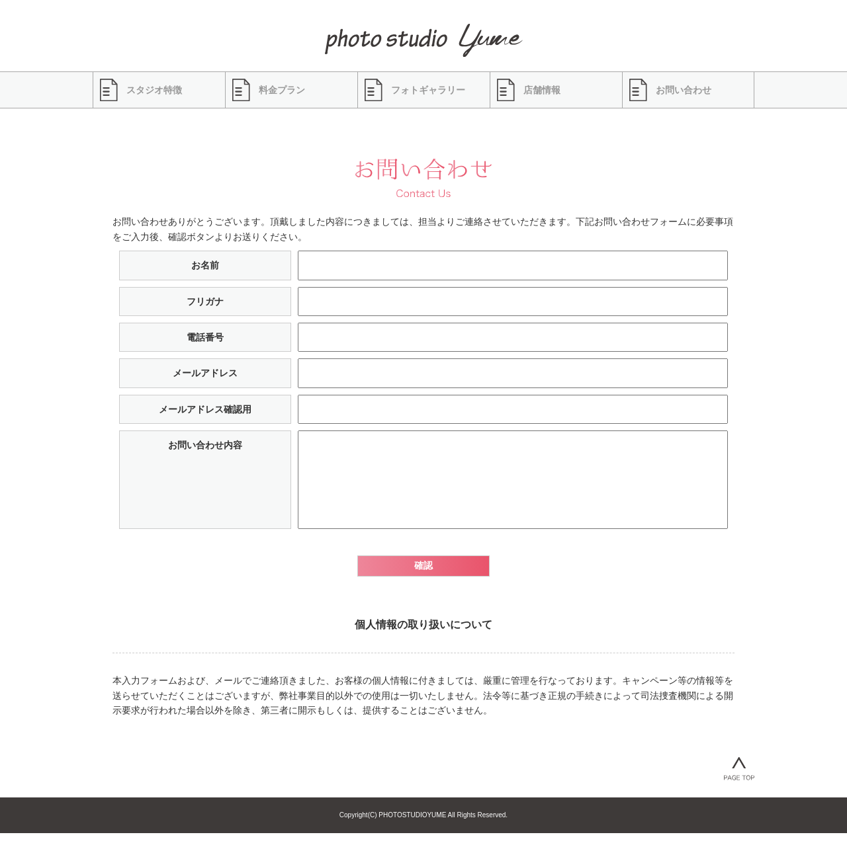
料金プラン (282, 90)
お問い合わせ (683, 90)
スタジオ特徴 (154, 90)
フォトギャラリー (428, 90)
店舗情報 (541, 90)
